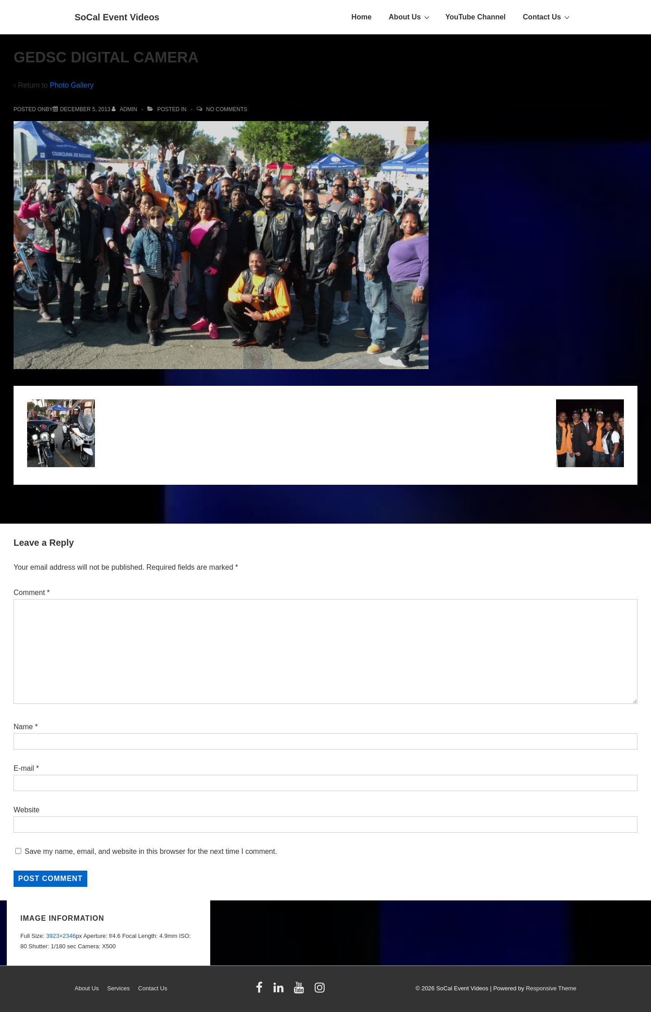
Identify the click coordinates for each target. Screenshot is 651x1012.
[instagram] (321, 990)
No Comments (226, 109)
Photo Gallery (72, 85)
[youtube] (301, 990)
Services (118, 988)
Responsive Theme (551, 988)
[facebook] (261, 990)
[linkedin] (281, 990)
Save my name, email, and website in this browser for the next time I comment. (150, 851)
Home (361, 17)
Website (27, 810)
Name (23, 727)
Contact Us (547, 16)
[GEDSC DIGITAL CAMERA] (85, 109)
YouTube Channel (475, 17)
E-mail (24, 768)
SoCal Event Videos (117, 17)
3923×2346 (60, 935)
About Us (410, 16)
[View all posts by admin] (125, 109)
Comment (32, 592)
